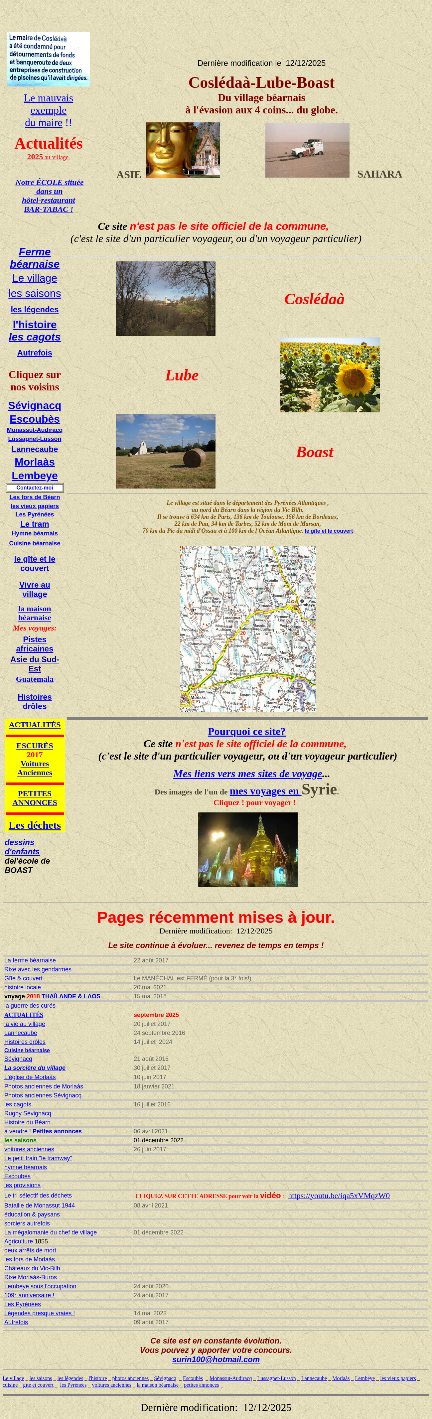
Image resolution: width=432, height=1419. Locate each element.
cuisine (10, 1385)
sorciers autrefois (27, 1223)
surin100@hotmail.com (216, 1359)
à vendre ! (43, 1131)
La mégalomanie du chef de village (50, 1232)
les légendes (35, 309)
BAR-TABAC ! (48, 209)
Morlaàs (35, 462)
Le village (34, 278)
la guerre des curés (30, 1005)
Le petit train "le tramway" (38, 1158)
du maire (44, 122)
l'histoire (35, 325)
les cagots (35, 337)
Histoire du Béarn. (28, 1122)
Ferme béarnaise (35, 258)
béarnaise (34, 617)
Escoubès (35, 419)
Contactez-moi (34, 488)
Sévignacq (34, 405)
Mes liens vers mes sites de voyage (247, 774)
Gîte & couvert (23, 978)
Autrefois (34, 352)
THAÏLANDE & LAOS (71, 996)
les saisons (34, 293)
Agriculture (18, 1241)
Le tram (34, 523)
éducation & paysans (32, 1214)
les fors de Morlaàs (29, 1259)
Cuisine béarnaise (34, 543)
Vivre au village (34, 589)
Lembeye (35, 476)
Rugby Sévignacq (27, 1113)
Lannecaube (34, 449)
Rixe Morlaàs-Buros (30, 1277)
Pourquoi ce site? (247, 731)
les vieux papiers (35, 506)
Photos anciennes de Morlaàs (43, 1086)
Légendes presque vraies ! (39, 1313)
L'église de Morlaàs (30, 1077)
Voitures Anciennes (34, 768)
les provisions (22, 1185)
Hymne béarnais (35, 533)
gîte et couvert (38, 1385)
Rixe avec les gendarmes (38, 969)
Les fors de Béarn (34, 497)
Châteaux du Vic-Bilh (32, 1268)
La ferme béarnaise (30, 960)
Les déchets (35, 825)
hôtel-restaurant (48, 200)
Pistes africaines (34, 644)
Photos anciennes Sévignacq (42, 1095)
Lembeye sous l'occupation (40, 1286)
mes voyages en (266, 791)
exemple (49, 110)
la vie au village (24, 1024)
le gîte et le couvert (34, 563)
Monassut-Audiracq (35, 430)
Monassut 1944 (53, 1205)
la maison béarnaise (158, 1385)
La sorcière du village (35, 1067)
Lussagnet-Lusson (34, 439)
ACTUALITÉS (35, 724)
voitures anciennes (29, 1149)
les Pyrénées (73, 1385)
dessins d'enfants (22, 847)
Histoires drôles (35, 701)
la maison (34, 608)
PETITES (35, 793)
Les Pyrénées (34, 514)
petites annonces (201, 1385)
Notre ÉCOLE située (49, 182)
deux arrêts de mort (30, 1250)
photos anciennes (130, 1378)
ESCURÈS (34, 745)
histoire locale (22, 987)
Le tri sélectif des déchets (38, 1195)
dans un (48, 191)
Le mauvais (48, 98)
